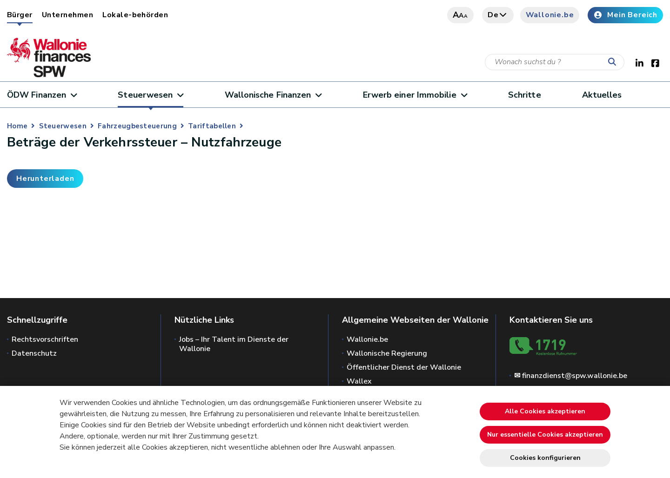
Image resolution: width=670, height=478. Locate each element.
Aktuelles (602, 94)
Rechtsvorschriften (45, 339)
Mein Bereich (625, 15)
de (498, 15)
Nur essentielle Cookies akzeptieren (545, 434)
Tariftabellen (212, 126)
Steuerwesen (150, 94)
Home (17, 126)
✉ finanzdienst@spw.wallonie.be (570, 375)
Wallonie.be (550, 15)
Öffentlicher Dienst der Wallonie (404, 367)
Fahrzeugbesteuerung (137, 126)
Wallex (359, 381)
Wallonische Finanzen (273, 94)
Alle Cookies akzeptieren (545, 411)
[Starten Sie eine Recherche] (614, 62)
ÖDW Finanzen (42, 94)
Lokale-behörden (135, 15)
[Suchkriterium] (554, 62)
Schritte (524, 94)
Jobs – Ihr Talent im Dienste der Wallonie (233, 344)
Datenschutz (34, 353)
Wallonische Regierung (387, 353)
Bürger (20, 15)
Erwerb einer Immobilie (415, 94)
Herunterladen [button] (45, 178)
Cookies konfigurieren (545, 457)
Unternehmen (67, 15)
